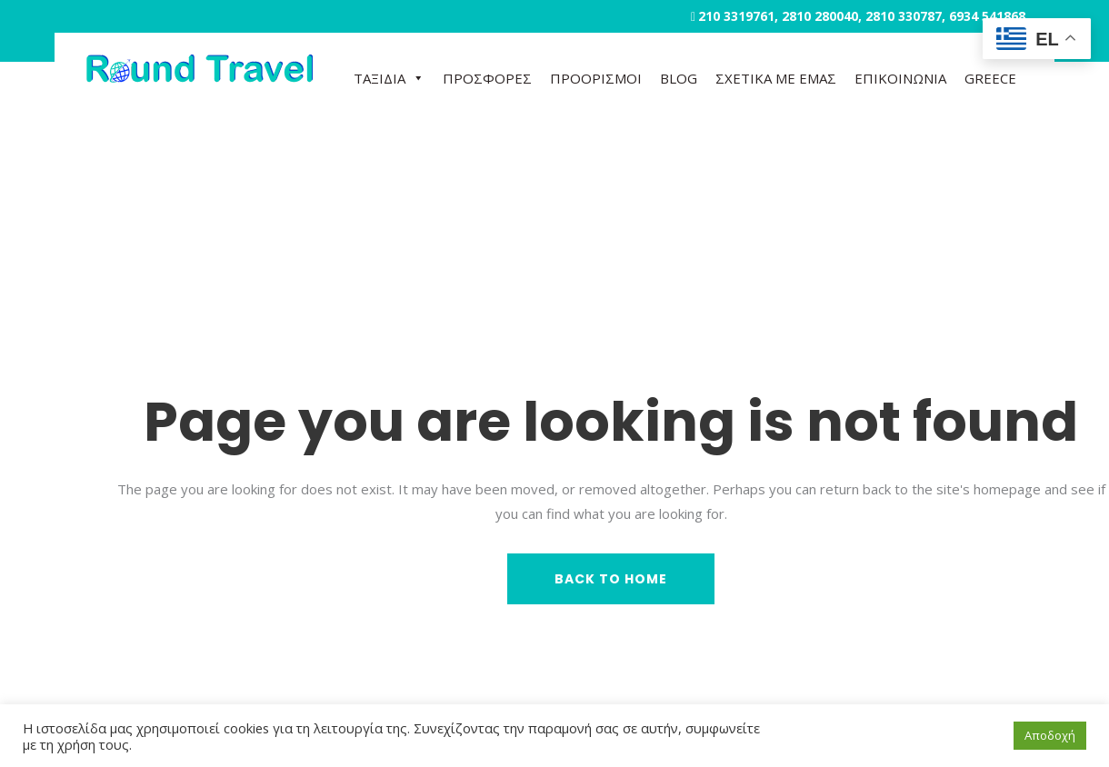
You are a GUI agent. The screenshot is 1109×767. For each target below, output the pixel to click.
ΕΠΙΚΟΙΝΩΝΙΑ (900, 78)
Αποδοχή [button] (1049, 735)
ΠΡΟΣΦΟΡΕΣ (487, 78)
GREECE (990, 78)
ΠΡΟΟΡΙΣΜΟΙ (596, 78)
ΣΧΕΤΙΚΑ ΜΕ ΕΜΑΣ (775, 78)
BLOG (678, 78)
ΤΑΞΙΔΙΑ (389, 78)
